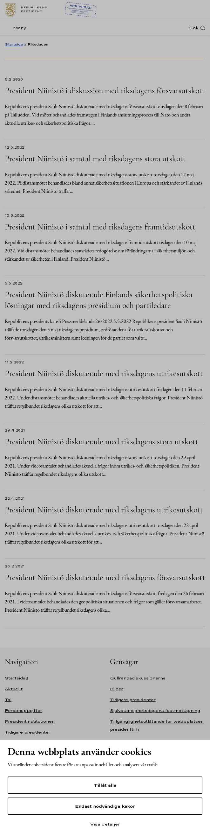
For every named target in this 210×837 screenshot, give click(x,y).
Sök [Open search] (194, 27)
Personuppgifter (23, 710)
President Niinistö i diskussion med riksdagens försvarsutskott (105, 90)
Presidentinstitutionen (30, 721)
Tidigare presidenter (28, 732)
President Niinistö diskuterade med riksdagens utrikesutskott (104, 373)
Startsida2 (16, 678)
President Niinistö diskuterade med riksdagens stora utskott (101, 442)
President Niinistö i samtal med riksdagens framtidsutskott (100, 227)
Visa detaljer (105, 824)
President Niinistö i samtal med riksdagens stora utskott (95, 159)
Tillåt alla (105, 785)
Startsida (14, 44)
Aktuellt (14, 689)
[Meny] (17, 28)
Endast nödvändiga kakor (105, 806)
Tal (8, 699)
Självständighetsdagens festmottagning (155, 710)
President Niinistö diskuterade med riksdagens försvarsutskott (105, 577)
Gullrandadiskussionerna (138, 678)
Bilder (116, 689)
